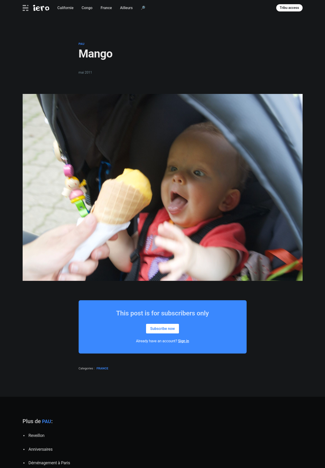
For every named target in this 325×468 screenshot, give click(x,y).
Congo (87, 8)
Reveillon (36, 435)
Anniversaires (40, 449)
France (106, 8)
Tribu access (289, 8)
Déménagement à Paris (49, 463)
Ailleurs (126, 8)
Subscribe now (162, 328)
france (102, 368)
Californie (65, 8)
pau (81, 44)
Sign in (183, 341)
